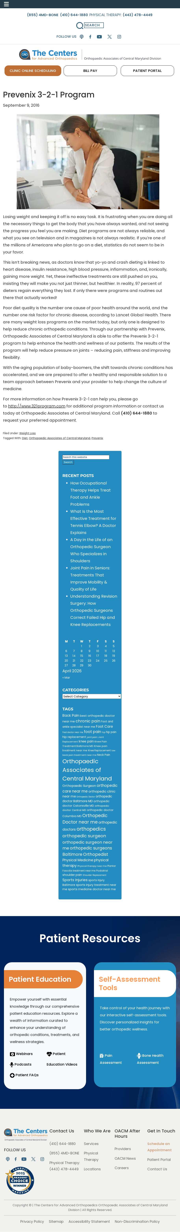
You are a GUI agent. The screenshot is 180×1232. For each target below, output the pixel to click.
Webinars (21, 1053)
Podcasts (21, 1064)
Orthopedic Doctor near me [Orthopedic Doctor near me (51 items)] (85, 818)
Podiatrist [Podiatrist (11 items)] (102, 870)
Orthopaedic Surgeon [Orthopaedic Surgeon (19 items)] (79, 785)
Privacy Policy (32, 1221)
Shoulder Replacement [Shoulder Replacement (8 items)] (94, 875)
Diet (25, 438)
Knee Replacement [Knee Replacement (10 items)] (99, 750)
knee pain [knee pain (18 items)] (86, 741)
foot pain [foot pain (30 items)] (92, 731)
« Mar (66, 677)
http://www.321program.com (36, 406)
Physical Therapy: (121, 14)
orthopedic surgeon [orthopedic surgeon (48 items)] (84, 836)
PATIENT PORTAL (139, 70)
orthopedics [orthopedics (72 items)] (91, 829)
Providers (123, 1148)
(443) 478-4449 (64, 1169)
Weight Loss (27, 433)
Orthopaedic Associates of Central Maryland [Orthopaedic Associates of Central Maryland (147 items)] (87, 769)
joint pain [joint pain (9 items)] (92, 737)
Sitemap (56, 1221)
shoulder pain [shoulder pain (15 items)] (72, 875)
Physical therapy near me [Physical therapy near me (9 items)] (92, 866)
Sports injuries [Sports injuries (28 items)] (75, 879)
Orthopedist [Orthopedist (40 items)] (95, 854)
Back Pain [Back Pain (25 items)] (70, 715)
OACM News (125, 1158)
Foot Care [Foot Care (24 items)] (104, 726)
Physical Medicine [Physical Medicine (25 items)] (77, 860)
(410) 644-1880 (62, 1143)
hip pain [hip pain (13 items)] (111, 732)
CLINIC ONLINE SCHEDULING (49, 70)
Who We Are (97, 1131)
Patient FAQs (24, 1074)
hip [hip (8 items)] (103, 732)
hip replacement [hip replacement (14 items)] (74, 737)
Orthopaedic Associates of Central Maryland (59, 438)
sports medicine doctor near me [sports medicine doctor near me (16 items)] (92, 889)
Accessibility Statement (89, 1221)
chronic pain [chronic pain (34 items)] (88, 721)
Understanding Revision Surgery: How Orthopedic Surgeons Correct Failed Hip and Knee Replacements (93, 610)
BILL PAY (99, 70)
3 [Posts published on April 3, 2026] (98, 646)
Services (91, 1143)
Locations (92, 1169)
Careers (122, 1167)
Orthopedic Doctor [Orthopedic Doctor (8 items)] (86, 796)
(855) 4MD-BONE (64, 1153)
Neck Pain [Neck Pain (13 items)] (103, 755)
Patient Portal (159, 1159)
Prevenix (97, 438)
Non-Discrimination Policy (137, 1221)
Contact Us (61, 1131)
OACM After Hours (127, 1133)
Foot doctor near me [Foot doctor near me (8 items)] (72, 732)
